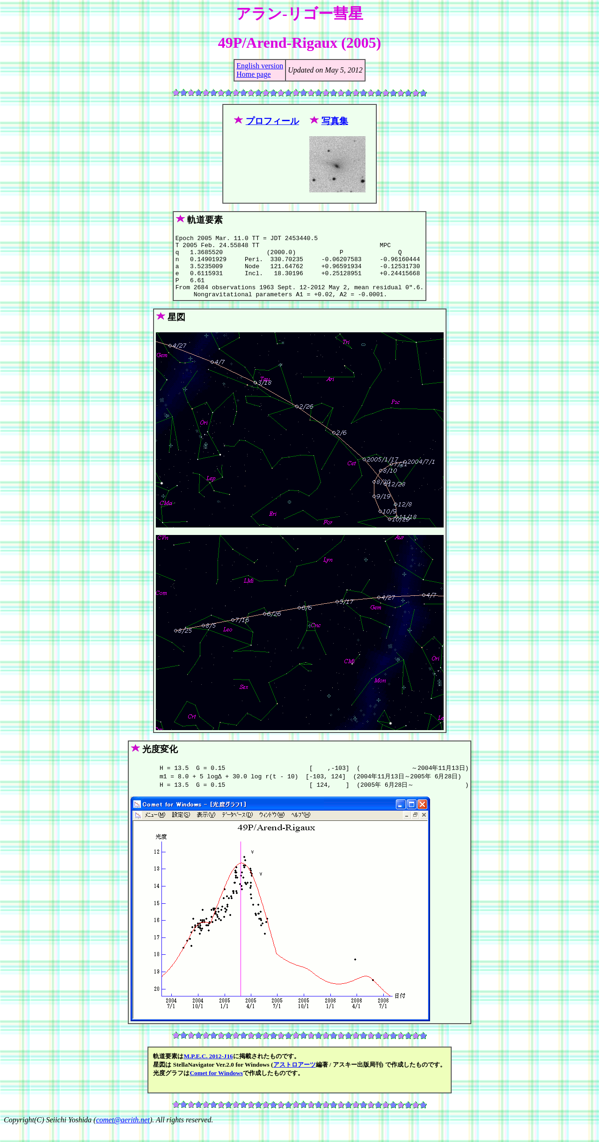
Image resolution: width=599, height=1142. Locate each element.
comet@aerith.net (123, 1134)
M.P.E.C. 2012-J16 (208, 1070)
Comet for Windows (216, 1087)
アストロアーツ (294, 1078)
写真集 (334, 121)
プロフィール (272, 121)
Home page (253, 74)
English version (259, 66)
